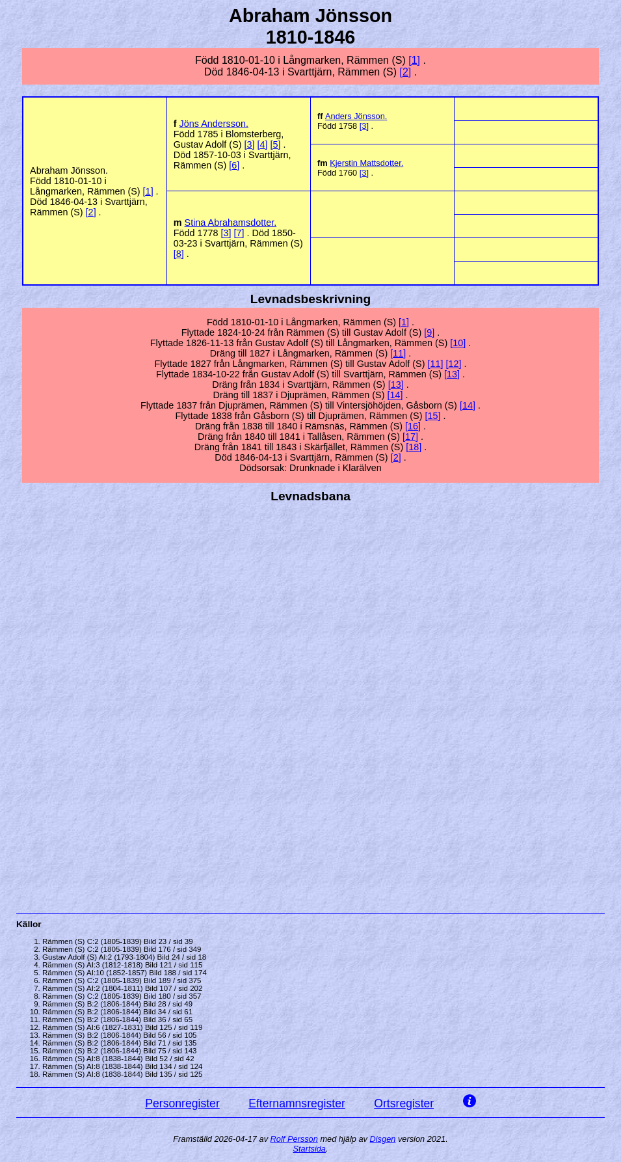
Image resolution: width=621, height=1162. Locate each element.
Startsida (309, 1149)
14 (395, 395)
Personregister (182, 1103)
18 (413, 447)
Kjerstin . (366, 163)
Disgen (383, 1139)
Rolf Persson (294, 1139)
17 (410, 436)
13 (452, 374)
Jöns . (213, 123)
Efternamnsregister (296, 1103)
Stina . (231, 222)
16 (413, 426)
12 (453, 363)
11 (398, 353)
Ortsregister (404, 1103)
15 (432, 416)
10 (458, 343)
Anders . (356, 116)
